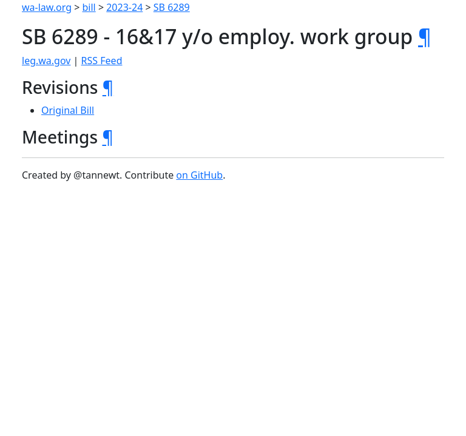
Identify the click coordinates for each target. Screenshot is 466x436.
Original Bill (67, 110)
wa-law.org (47, 7)
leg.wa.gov (46, 60)
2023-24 (124, 7)
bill (89, 7)
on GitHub (199, 175)
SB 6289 (172, 7)
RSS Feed (102, 60)
